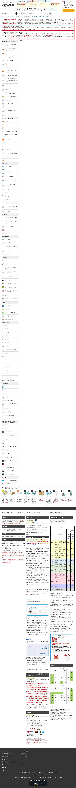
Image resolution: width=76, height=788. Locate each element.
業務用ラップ (48, 16)
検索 (49, 13)
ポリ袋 (31, 16)
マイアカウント (68, 4)
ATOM (6, 770)
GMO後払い (28, 639)
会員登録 (23, 759)
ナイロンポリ (17, 16)
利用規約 (4, 767)
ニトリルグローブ (25, 16)
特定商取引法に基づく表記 (8, 762)
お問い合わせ (20, 10)
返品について (5, 759)
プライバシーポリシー (7, 764)
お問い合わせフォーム (13, 543)
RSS (3, 770)
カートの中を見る (68, 10)
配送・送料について (6, 756)
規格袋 (35, 16)
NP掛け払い (28, 599)
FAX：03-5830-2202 (49, 10)
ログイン (66, 1)
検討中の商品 (68, 8)
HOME (21, 40)
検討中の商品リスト (25, 753)
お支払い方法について (7, 753)
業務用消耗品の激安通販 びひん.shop (39, 772)
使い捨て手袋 (41, 16)
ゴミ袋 (11, 16)
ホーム (3, 751)
